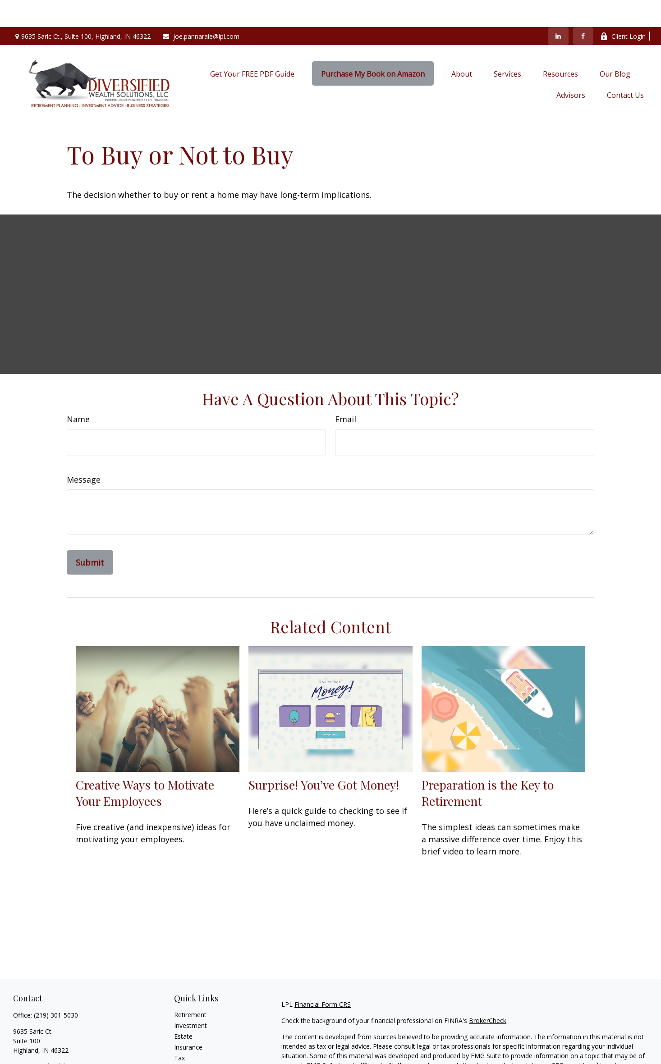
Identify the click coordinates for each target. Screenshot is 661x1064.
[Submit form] (90, 535)
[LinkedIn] (558, 9)
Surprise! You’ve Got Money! (323, 757)
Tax (179, 1031)
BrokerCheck (487, 993)
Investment (190, 998)
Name (78, 392)
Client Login (623, 9)
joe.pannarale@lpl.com (200, 9)
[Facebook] (583, 9)
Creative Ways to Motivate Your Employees (145, 765)
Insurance (188, 1020)
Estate (183, 1009)
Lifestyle (186, 1052)
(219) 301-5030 (56, 988)
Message (84, 452)
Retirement (190, 987)
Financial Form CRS (322, 977)
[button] (252, 46)
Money (184, 1041)
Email (345, 392)
